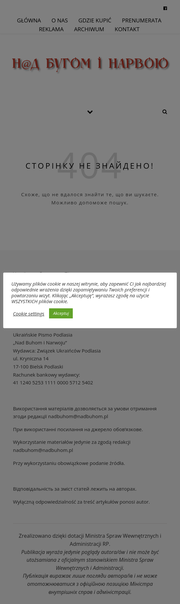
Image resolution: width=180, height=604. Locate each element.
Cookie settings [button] (28, 313)
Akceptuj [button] (61, 313)
